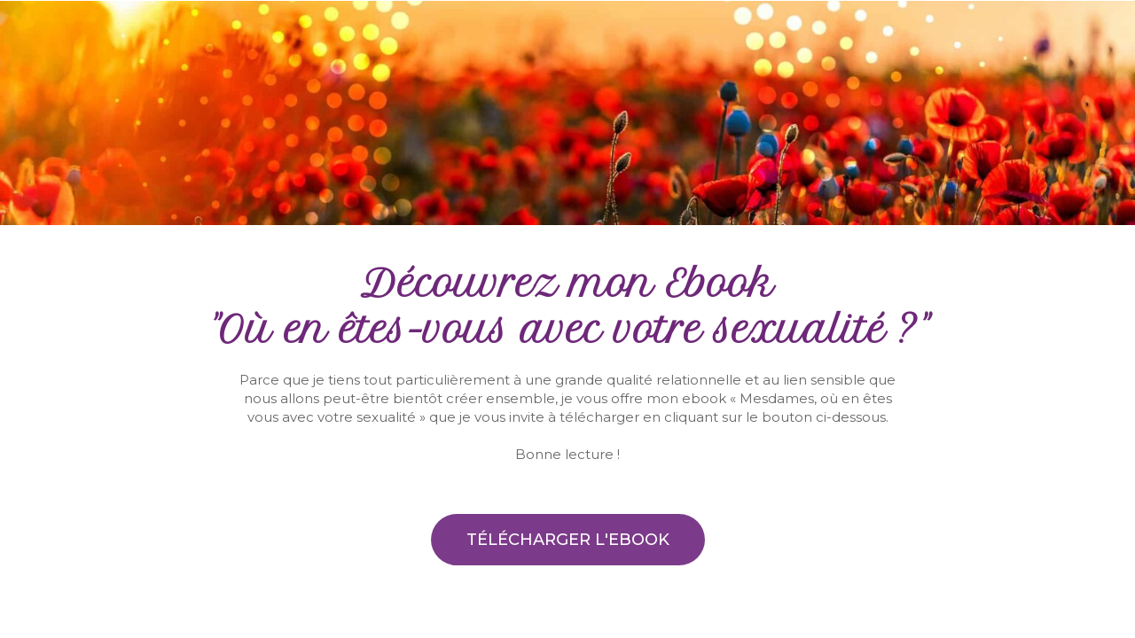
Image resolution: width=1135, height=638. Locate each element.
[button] (568, 539)
